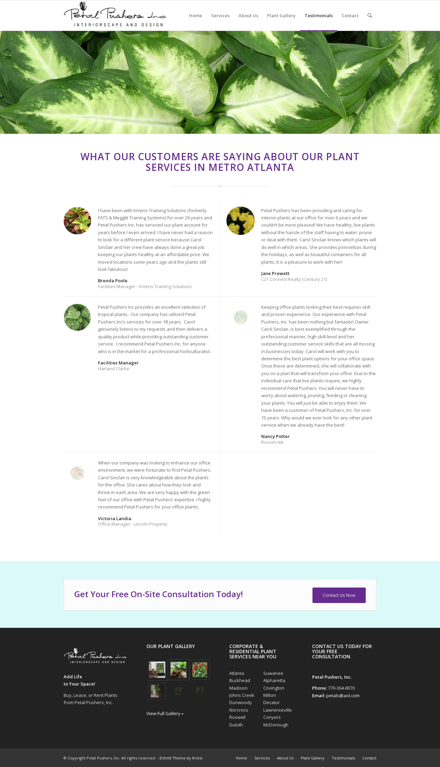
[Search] (369, 15)
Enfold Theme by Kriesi (181, 757)
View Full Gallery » (165, 713)
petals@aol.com (343, 695)
